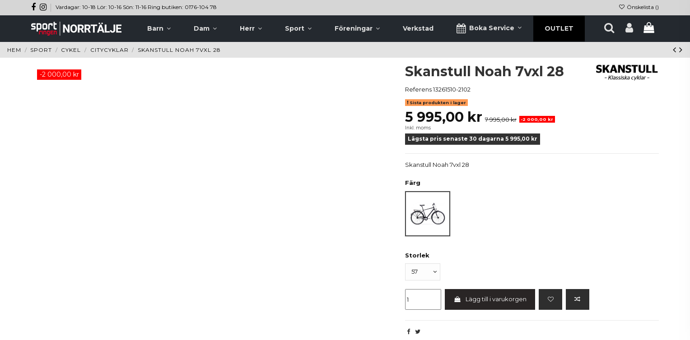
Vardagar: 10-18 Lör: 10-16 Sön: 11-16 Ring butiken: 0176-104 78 (136, 7)
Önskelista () (639, 7)
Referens (418, 89)
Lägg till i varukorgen (490, 299)
